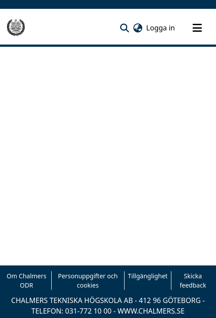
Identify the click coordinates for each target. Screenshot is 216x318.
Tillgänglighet (148, 276)
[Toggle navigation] (197, 27)
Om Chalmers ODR (26, 280)
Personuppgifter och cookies (87, 280)
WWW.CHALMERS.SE (151, 311)
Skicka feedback (193, 280)
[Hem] (16, 28)
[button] (124, 27)
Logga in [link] (161, 28)
